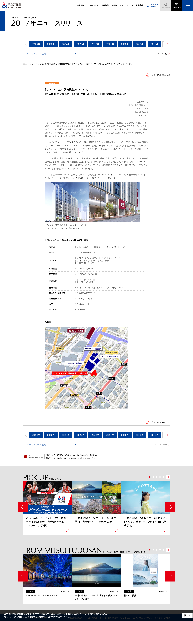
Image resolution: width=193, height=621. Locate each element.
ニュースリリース (93, 5)
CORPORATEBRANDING (152, 6)
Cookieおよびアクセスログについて (36, 617)
